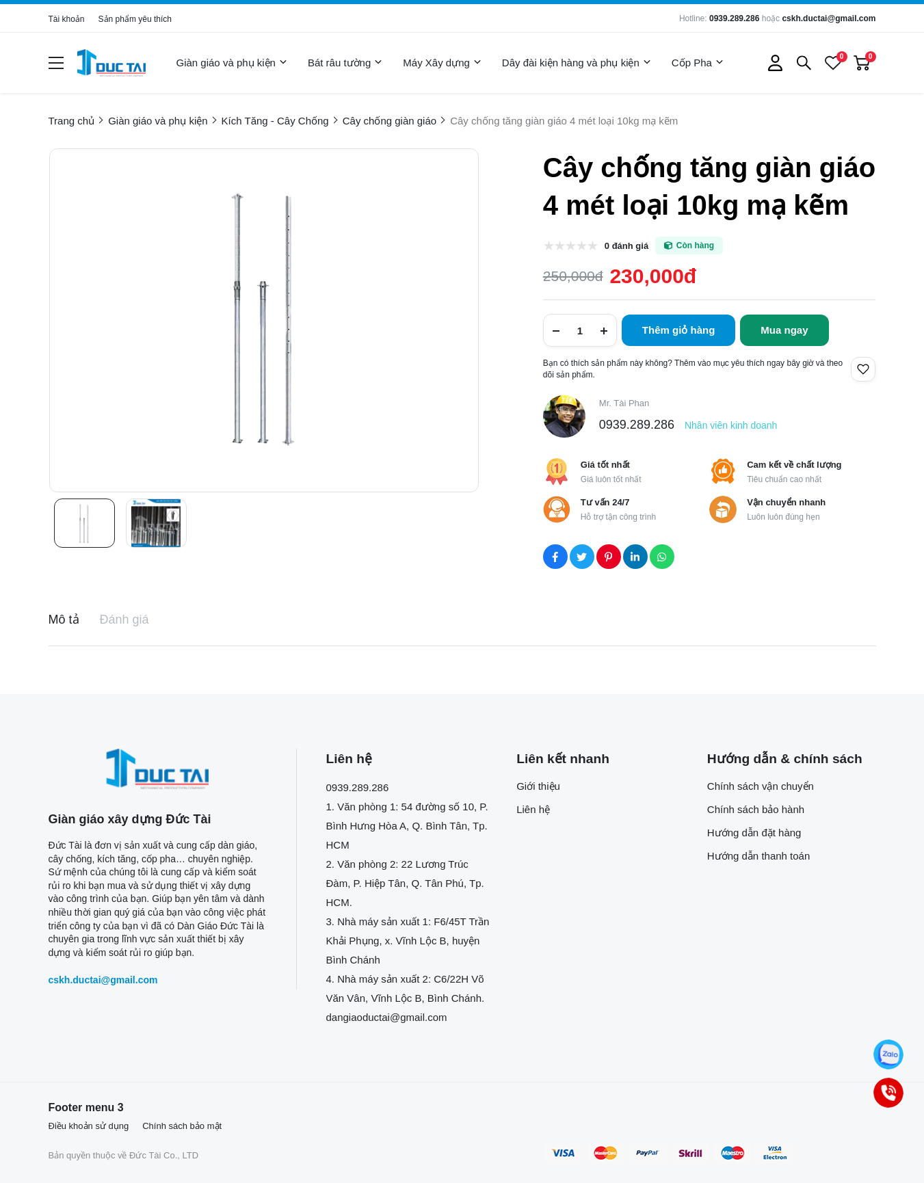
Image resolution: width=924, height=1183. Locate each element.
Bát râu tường (345, 62)
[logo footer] (158, 769)
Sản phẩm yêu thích (135, 19)
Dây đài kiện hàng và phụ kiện (576, 62)
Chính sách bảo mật (182, 1126)
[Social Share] (555, 556)
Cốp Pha (698, 62)
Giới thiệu (538, 786)
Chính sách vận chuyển (760, 786)
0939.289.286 (734, 18)
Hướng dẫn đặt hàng (754, 832)
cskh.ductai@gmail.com (828, 18)
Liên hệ (533, 809)
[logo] (111, 63)
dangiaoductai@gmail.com (386, 1017)
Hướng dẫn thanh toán (758, 856)
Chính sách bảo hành (755, 809)
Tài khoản (67, 19)
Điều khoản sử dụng (89, 1126)
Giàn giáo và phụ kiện (231, 62)
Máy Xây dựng (442, 62)
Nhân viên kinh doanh (731, 425)
